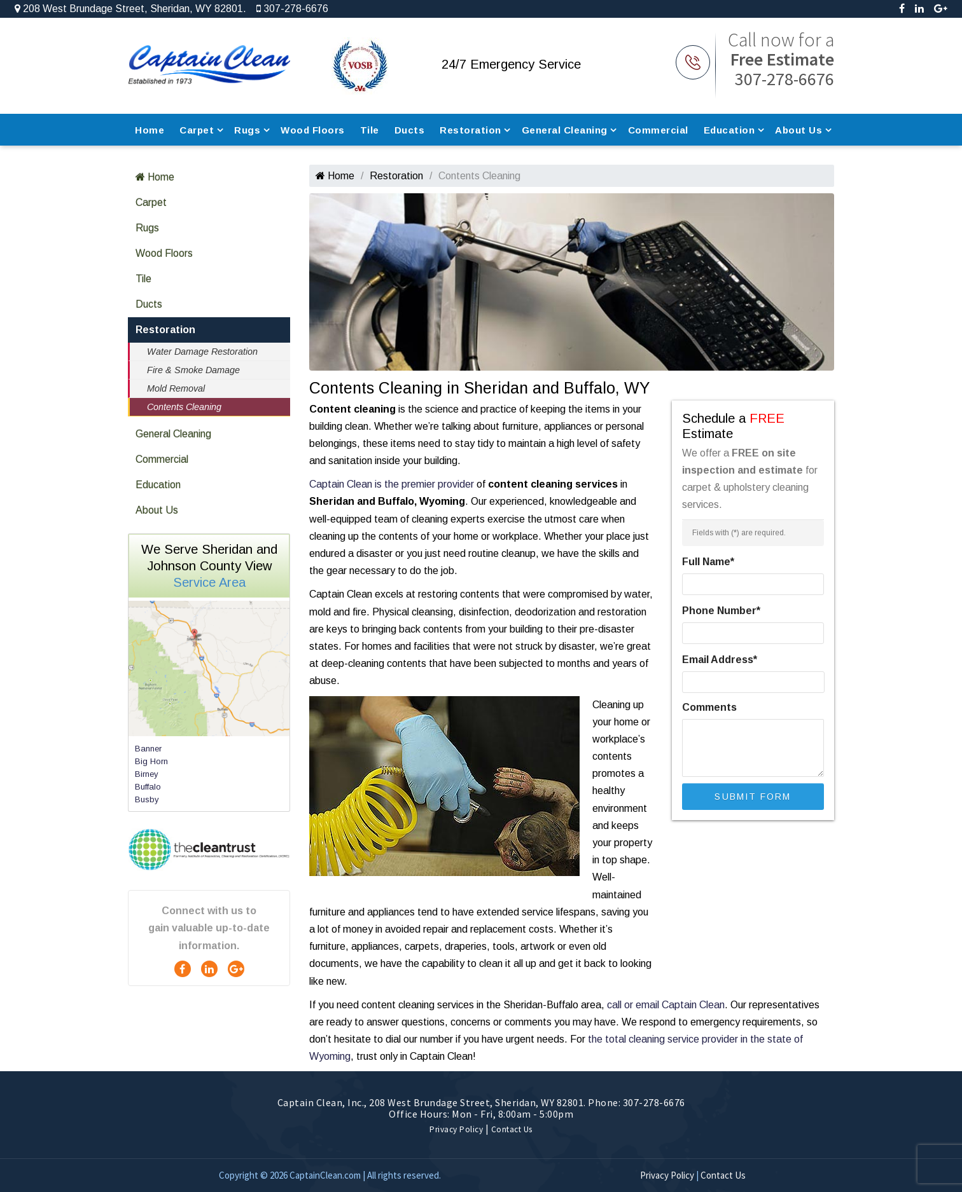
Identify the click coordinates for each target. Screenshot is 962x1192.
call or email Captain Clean (666, 1004)
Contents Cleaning (184, 407)
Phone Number (721, 610)
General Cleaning (565, 130)
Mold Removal (176, 388)
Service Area (209, 582)
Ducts (409, 130)
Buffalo (148, 786)
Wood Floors (313, 130)
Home (149, 130)
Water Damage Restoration (202, 351)
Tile (369, 130)
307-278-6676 (292, 8)
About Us (798, 130)
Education (729, 130)
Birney (146, 774)
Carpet (196, 130)
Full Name (708, 561)
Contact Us (512, 1129)
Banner (148, 748)
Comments (709, 707)
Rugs (247, 130)
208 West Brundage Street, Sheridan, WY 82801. (130, 8)
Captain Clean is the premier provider (391, 484)
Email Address (719, 659)
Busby (147, 799)
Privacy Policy (456, 1129)
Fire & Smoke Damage (193, 370)
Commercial (658, 130)
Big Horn (151, 761)
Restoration (470, 130)
